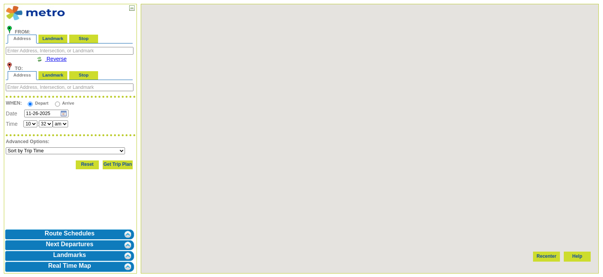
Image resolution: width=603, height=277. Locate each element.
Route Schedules (70, 233)
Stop (83, 38)
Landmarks (69, 255)
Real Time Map (69, 265)
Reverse (52, 59)
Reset (87, 164)
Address (22, 38)
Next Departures (69, 244)
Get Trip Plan (117, 164)
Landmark (52, 38)
